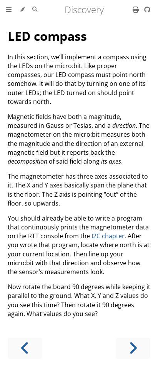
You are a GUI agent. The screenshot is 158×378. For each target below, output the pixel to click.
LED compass (47, 36)
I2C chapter (108, 236)
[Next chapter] (133, 348)
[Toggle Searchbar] (34, 9)
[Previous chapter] (25, 348)
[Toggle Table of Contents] (9, 9)
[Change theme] (22, 9)
